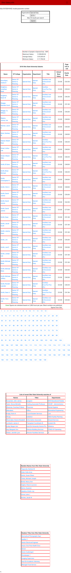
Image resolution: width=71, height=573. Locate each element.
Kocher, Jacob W (26, 497)
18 (13, 316)
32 (10, 321)
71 (45, 330)
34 (17, 321)
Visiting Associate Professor (36, 404)
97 (29, 340)
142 (35, 355)
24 (37, 316)
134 (68, 350)
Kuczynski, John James (14, 401)
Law (49, 413)
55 (41, 325)
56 (45, 325)
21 (25, 316)
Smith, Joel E (5, 247)
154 (21, 360)
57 (49, 325)
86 (45, 335)
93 (13, 340)
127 (35, 350)
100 (41, 340)
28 (53, 316)
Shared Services (53, 420)
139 (21, 355)
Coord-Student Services (34, 413)
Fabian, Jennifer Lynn (13, 433)
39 (37, 321)
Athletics (51, 426)
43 (53, 321)
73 (53, 330)
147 (59, 355)
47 (10, 325)
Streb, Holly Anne (26, 472)
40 (41, 321)
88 (53, 335)
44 (57, 321)
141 (30, 355)
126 (30, 350)
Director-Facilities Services (35, 433)
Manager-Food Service (29, 565)
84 (37, 335)
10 (30, 311)
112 (35, 345)
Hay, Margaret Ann (12, 429)
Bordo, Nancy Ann (27, 482)
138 (16, 355)
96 (25, 340)
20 (21, 316)
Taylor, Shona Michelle (13, 404)
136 (7, 355)
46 (6, 325)
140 (26, 355)
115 (49, 345)
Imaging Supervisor (28, 558)
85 (41, 335)
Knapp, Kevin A (11, 413)
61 (6, 330)
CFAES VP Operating (54, 429)
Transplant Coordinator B (35, 423)
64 (17, 330)
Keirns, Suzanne (26, 488)
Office (29, 410)
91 (6, 340)
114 (45, 345)
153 (16, 360)
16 (6, 316)
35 (21, 321)
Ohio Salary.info (7, 2)
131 (54, 350)
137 (12, 355)
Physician (30, 407)
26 (45, 316)
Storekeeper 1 (26, 555)
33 (13, 321)
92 (10, 340)
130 (49, 350)
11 (34, 311)
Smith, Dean (4, 217)
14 (45, 311)
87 (49, 335)
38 (33, 321)
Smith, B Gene (5, 164)
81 (25, 335)
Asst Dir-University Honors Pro (36, 426)
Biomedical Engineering (55, 410)
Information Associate (34, 420)
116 (54, 345)
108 (16, 345)
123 (16, 350)
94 (17, 340)
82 (29, 335)
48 (13, 325)
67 (29, 330)
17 (10, 316)
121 (7, 350)
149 (68, 355)
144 (45, 355)
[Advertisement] (35, 35)
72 (49, 330)
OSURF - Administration (55, 404)
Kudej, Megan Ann (12, 426)
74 (57, 330)
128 (40, 350)
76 (6, 335)
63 (13, 330)
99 (37, 340)
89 (57, 335)
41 (45, 321)
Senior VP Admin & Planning (15, 82)
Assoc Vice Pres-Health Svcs (31, 546)
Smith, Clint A (5, 187)
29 (57, 316)
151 (7, 360)
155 (26, 360)
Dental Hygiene (53, 407)
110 (26, 345)
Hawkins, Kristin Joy (27, 491)
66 (25, 330)
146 (54, 355)
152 (12, 360)
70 (41, 330)
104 (60, 340)
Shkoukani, (9, 410)
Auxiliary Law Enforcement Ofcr (47, 82)
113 (40, 345)
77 (10, 335)
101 (46, 340)
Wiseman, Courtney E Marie (15, 407)
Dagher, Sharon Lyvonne (29, 485)
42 (49, 321)
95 (21, 340)
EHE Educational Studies (56, 401)
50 (21, 325)
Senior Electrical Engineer (30, 542)
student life (51, 423)
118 (64, 345)
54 (37, 325)
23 (33, 316)
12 (38, 311)
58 (53, 325)
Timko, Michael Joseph (28, 478)
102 (51, 340)
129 (45, 350)
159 (45, 360)
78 (13, 335)
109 (21, 345)
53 (33, 325)
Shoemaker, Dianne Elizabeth (15, 420)
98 (33, 340)
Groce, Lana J (25, 494)
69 (37, 330)
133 (64, 350)
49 (17, 325)
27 (49, 316)
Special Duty (27, 82)
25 (41, 316)
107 (12, 345)
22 (29, 316)
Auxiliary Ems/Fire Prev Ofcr (47, 89)
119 (68, 345)
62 (10, 330)
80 (21, 335)
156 (30, 360)
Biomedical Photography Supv (31, 536)
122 (12, 350)
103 (55, 340)
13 (41, 311)
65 (21, 330)
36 (25, 321)
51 (25, 325)
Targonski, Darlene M (28, 469)
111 (30, 345)
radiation (30, 417)
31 (6, 321)
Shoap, (8, 417)
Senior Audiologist (27, 552)
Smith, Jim (4, 240)
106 (7, 345)
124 (21, 350)
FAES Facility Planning (55, 417)
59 (57, 325)
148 (64, 355)
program (29, 401)
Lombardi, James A (12, 423)
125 (26, 350)
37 (29, 321)
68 (33, 330)
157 (35, 360)
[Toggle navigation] (67, 2)
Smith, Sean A (5, 292)
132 (59, 350)
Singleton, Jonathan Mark (4, 89)
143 (40, 355)
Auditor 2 (25, 539)
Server (24, 549)
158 (40, 360)
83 (33, 335)
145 (49, 355)
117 (59, 345)
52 (29, 325)
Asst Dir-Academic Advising (31, 561)
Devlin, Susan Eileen (27, 475)
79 (17, 335)
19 (17, 316)
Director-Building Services (35, 429)
